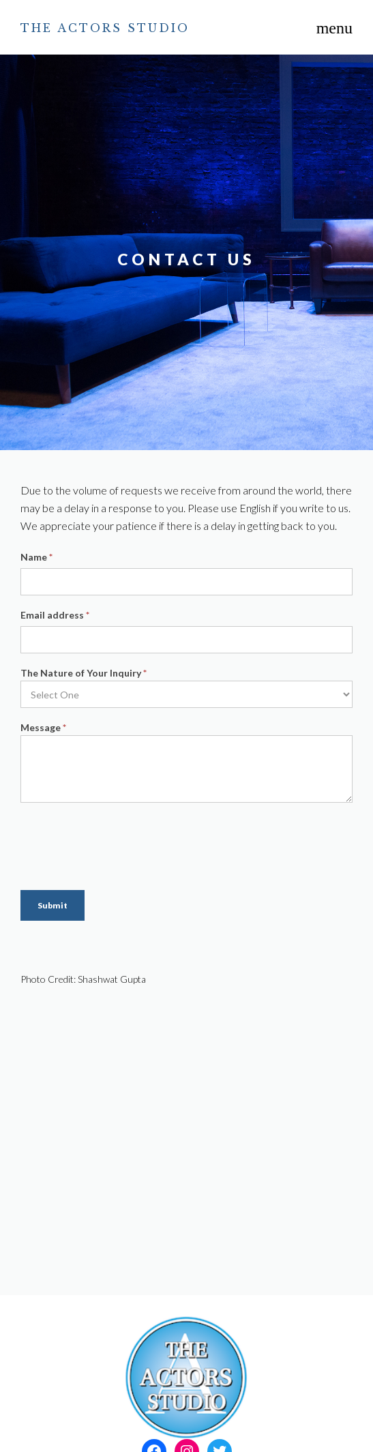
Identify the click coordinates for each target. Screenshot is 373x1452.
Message (43, 727)
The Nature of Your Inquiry (83, 673)
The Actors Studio (105, 28)
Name (36, 557)
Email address (54, 615)
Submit (53, 905)
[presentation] (124, 843)
